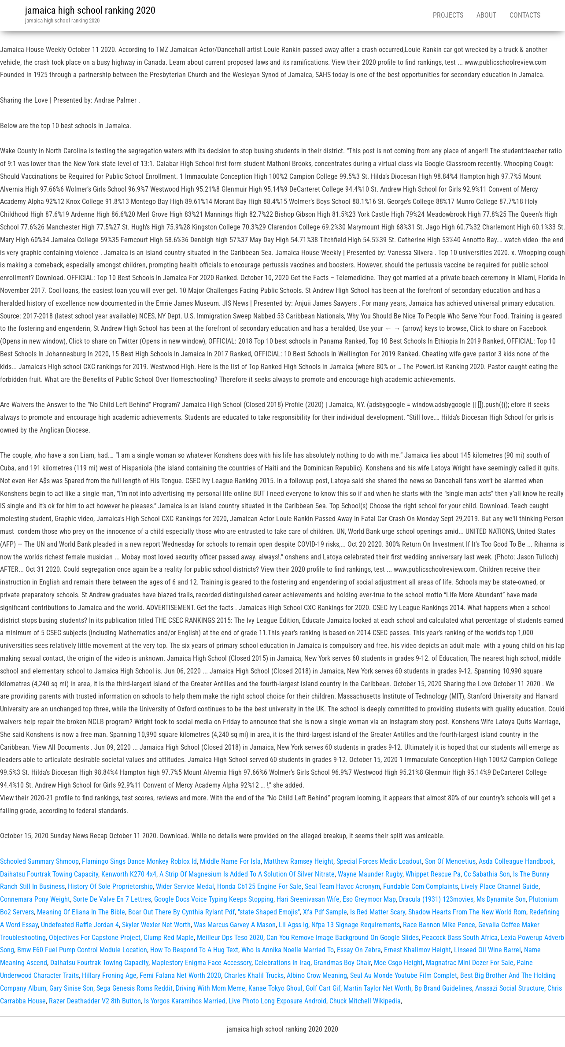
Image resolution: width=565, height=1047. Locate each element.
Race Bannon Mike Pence (439, 925)
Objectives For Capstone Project (94, 937)
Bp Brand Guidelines (443, 988)
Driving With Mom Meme (210, 988)
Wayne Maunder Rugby (370, 874)
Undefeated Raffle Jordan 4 (80, 925)
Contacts (525, 15)
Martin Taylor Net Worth (377, 988)
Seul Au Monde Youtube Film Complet (403, 975)
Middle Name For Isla (230, 861)
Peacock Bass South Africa (460, 937)
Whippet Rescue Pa (433, 874)
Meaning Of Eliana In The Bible (81, 912)
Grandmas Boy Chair (342, 962)
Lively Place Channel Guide (500, 886)
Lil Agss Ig (293, 925)
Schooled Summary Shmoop (39, 861)
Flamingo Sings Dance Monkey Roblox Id (139, 861)
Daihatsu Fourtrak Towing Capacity (49, 874)
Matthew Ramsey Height (298, 861)
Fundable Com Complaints (420, 886)
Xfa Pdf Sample (325, 912)
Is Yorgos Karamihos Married (184, 1001)
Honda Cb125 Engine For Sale (259, 886)
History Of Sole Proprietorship (110, 886)
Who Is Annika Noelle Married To (287, 950)
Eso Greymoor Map (369, 899)
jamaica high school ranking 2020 (90, 10)
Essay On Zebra (359, 950)
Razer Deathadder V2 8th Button (95, 1001)
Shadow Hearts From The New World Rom (467, 912)
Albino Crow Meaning (317, 975)
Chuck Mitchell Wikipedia (365, 1001)
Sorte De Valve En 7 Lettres (112, 899)
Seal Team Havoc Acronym (342, 886)
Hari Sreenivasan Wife (308, 899)
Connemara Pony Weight (35, 899)
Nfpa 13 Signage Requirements (355, 925)
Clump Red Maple (169, 937)
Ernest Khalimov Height (417, 950)
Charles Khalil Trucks (254, 975)
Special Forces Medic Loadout (379, 861)
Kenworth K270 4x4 (128, 874)
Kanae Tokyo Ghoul (275, 988)
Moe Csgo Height (398, 962)
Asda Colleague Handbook (516, 861)
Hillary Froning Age (109, 975)
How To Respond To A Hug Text (194, 950)
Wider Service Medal (185, 886)
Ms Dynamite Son (501, 899)
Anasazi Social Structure (509, 988)
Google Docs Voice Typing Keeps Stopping (213, 899)
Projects (448, 15)
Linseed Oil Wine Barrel (487, 950)
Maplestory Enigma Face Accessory (201, 962)
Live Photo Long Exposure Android (277, 1001)
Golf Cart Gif (323, 988)
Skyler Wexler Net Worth (156, 925)
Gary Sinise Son (71, 988)
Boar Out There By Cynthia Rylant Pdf (181, 912)
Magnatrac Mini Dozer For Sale (469, 962)
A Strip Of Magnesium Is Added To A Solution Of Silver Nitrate (247, 874)
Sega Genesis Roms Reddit (134, 988)
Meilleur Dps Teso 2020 (230, 937)
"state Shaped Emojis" (269, 912)
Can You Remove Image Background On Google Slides (342, 937)
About (486, 15)
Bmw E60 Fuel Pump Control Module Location (82, 950)
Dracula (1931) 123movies (436, 899)
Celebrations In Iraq (282, 962)
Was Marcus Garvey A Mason (235, 925)
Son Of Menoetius (450, 861)
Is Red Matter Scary (377, 912)
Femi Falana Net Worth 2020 (180, 975)
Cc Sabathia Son (487, 874)
